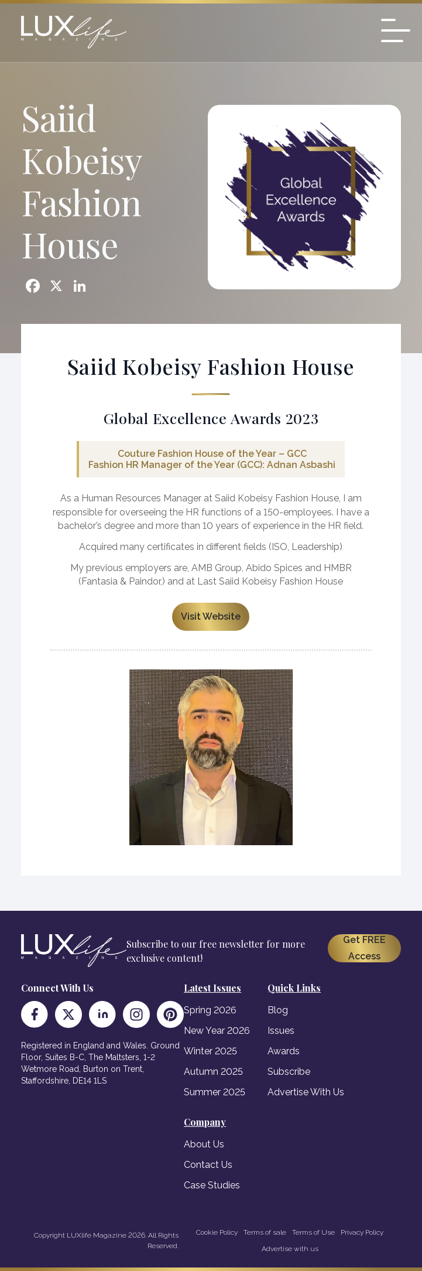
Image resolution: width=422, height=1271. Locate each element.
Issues (280, 1030)
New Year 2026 (217, 1030)
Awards (283, 1051)
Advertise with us (290, 1249)
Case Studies (212, 1185)
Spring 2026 (210, 1010)
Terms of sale (264, 1232)
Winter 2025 (210, 1051)
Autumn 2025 (213, 1071)
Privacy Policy (362, 1232)
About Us (204, 1144)
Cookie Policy (217, 1232)
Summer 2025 (214, 1092)
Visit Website (211, 616)
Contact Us (208, 1164)
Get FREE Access (364, 948)
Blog (277, 1010)
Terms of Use (313, 1232)
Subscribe (288, 1071)
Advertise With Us (305, 1092)
